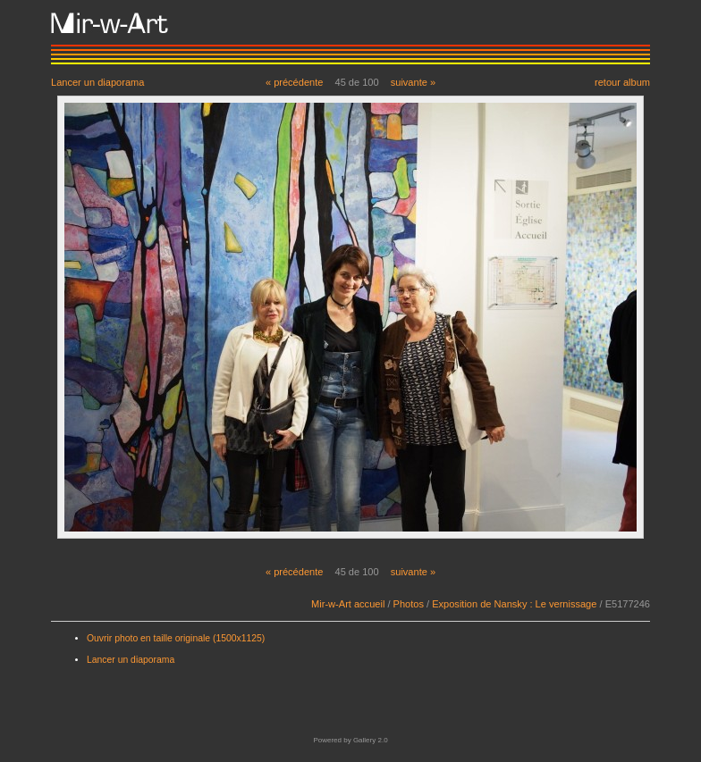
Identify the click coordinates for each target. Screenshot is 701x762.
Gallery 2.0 (370, 740)
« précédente (295, 82)
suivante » (413, 82)
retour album (622, 82)
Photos (408, 604)
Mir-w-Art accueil (347, 604)
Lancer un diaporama (97, 82)
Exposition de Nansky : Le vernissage (514, 604)
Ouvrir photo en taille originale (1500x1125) (176, 638)
